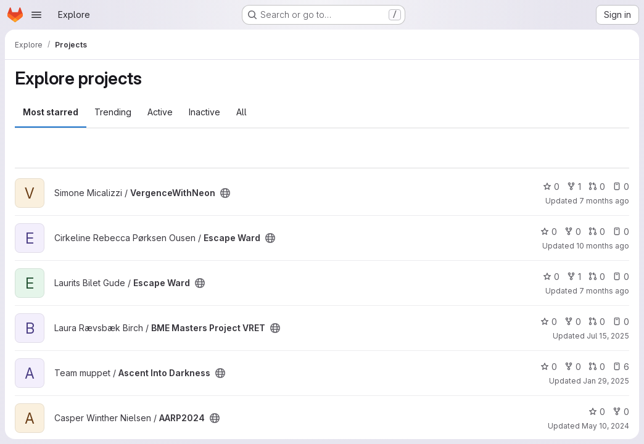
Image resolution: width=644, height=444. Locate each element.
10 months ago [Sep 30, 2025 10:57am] (602, 245)
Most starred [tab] (50, 112)
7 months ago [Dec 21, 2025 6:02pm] (604, 290)
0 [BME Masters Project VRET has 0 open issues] (621, 321)
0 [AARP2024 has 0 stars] (596, 411)
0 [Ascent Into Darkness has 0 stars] (548, 366)
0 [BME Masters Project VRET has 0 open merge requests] (596, 321)
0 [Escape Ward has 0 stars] (548, 231)
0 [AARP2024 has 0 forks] (621, 411)
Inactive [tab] (204, 112)
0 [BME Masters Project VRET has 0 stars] (548, 321)
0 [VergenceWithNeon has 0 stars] (551, 186)
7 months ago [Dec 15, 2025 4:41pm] (604, 200)
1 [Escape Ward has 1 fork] (574, 276)
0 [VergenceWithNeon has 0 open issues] (621, 186)
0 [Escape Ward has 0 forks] (572, 231)
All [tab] (241, 112)
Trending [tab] (112, 112)
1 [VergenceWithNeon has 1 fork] (574, 186)
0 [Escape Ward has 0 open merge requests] (596, 231)
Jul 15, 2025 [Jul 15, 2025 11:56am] (608, 335)
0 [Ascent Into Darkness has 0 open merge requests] (596, 366)
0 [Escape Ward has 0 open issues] (621, 231)
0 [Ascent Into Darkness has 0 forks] (572, 366)
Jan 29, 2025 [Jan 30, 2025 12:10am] (606, 380)
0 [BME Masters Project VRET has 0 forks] (572, 321)
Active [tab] (160, 112)
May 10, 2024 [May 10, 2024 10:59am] (605, 425)
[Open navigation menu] (36, 15)
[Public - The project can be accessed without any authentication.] (225, 193)
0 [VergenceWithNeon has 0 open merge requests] (596, 186)
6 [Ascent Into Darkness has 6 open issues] (621, 366)
